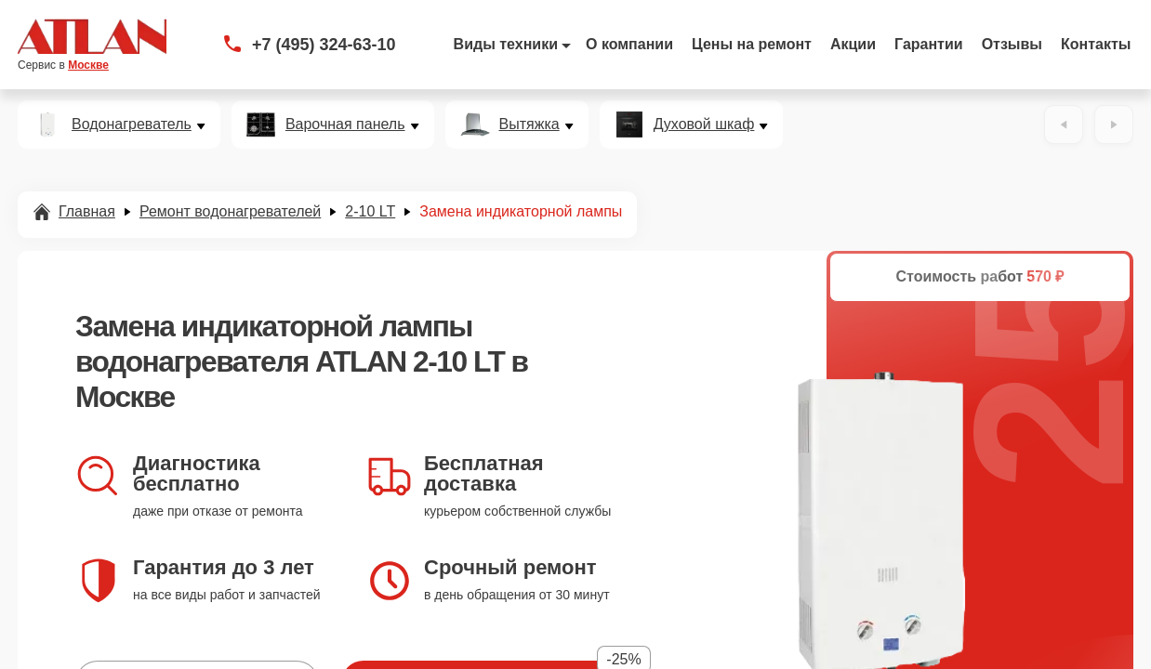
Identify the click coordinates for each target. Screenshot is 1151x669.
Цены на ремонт (752, 44)
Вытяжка (529, 124)
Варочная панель (345, 124)
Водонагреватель (132, 124)
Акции (853, 44)
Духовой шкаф (704, 124)
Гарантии (928, 44)
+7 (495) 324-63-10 (324, 44)
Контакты (1096, 44)
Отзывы (1012, 44)
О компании (629, 44)
